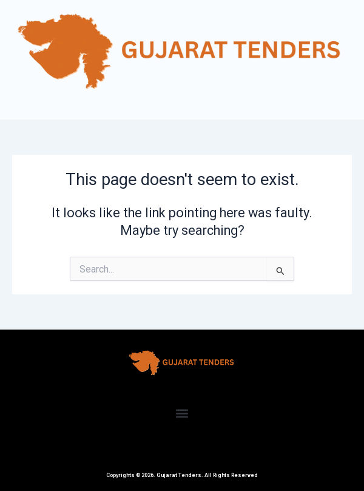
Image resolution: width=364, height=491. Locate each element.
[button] (182, 414)
